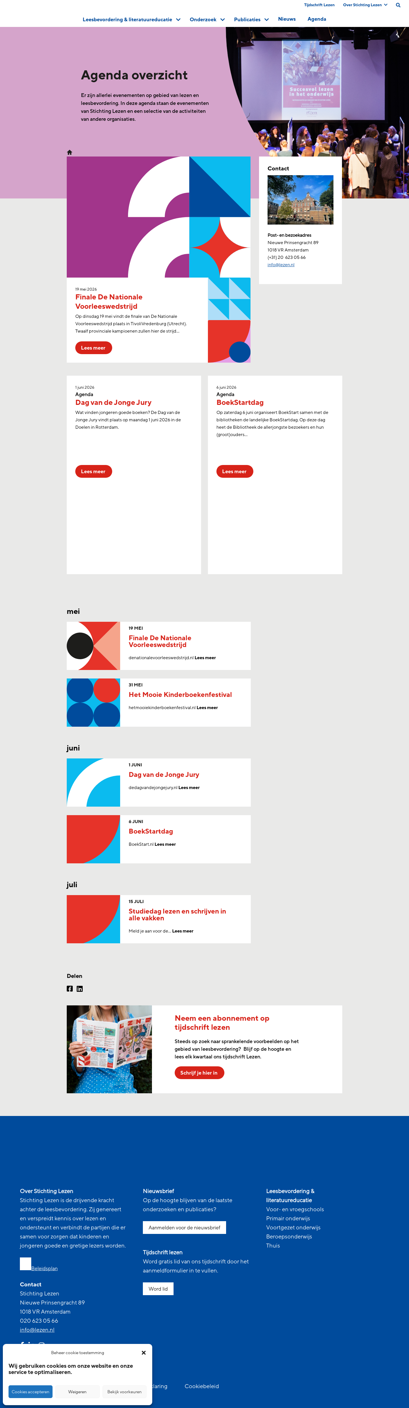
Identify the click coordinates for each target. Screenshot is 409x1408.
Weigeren (77, 1392)
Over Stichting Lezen (365, 5)
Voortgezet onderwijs (293, 1227)
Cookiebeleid (202, 1386)
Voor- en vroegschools (295, 1209)
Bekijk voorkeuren (124, 1392)
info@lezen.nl (37, 1330)
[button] (144, 1353)
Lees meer (205, 658)
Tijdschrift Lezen (319, 5)
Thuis (273, 1246)
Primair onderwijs (288, 1218)
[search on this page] (398, 5)
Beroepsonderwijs (289, 1236)
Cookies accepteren (30, 1392)
